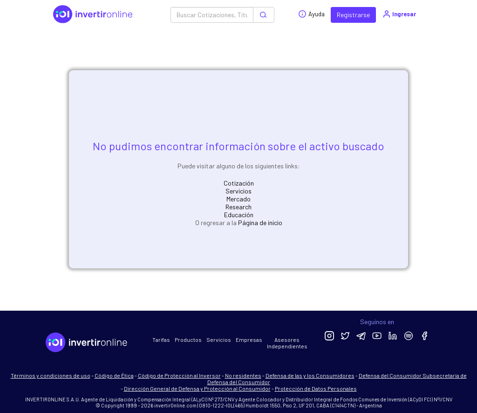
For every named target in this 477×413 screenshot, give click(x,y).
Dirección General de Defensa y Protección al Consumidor (197, 388)
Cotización (239, 183)
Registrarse (353, 15)
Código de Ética (114, 375)
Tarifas (161, 339)
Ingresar (399, 14)
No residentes (243, 375)
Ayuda (311, 14)
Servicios (238, 191)
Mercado (238, 199)
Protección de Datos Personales (316, 388)
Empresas (249, 339)
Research (238, 207)
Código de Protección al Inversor (179, 375)
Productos (188, 339)
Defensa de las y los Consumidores (310, 375)
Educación (238, 215)
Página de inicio (260, 222)
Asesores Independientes (287, 342)
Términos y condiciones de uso (50, 375)
